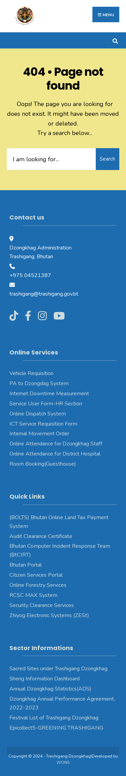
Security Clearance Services (41, 605)
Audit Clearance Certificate (40, 536)
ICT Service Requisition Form (43, 424)
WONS (63, 762)
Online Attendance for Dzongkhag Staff (55, 443)
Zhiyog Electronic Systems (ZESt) (49, 615)
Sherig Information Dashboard (44, 678)
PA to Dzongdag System (39, 383)
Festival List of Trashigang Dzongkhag (53, 717)
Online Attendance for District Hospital (54, 454)
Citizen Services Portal (35, 575)
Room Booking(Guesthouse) (42, 464)
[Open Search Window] (115, 40)
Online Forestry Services (38, 585)
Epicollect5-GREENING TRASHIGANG (56, 728)
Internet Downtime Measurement (49, 393)
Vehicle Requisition (31, 373)
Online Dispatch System (37, 413)
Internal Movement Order (39, 433)
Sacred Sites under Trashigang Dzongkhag (58, 668)
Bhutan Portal (25, 565)
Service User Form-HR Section (45, 403)
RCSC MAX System (33, 595)
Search (107, 159)
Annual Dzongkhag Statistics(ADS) (50, 689)
